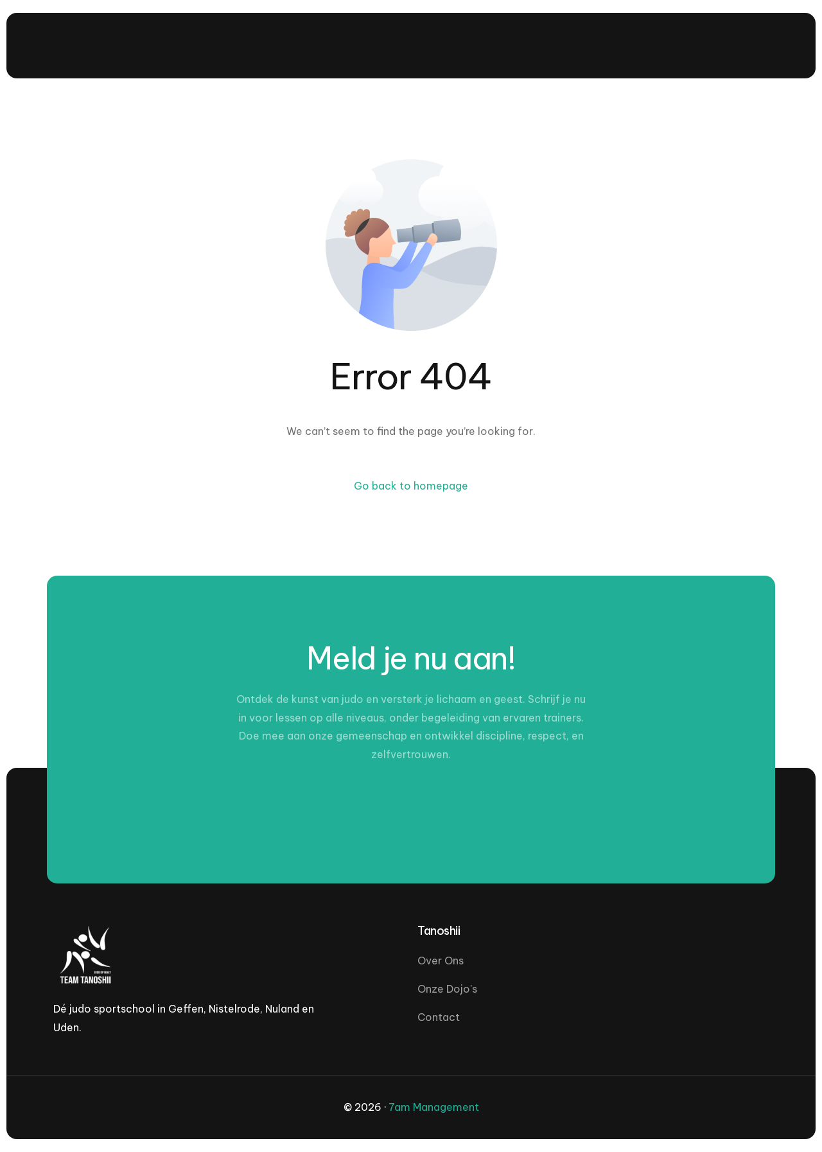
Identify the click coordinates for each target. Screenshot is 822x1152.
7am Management (434, 1107)
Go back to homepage (411, 485)
